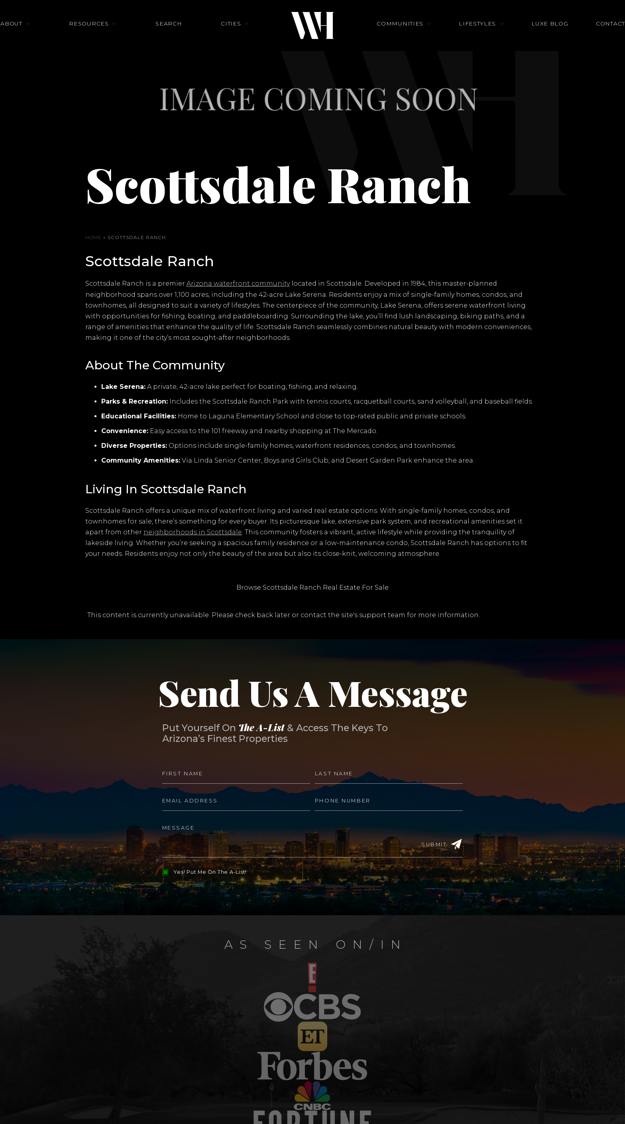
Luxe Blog (523, 37)
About (50, 37)
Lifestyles (464, 37)
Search (182, 37)
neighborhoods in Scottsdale (192, 532)
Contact (571, 37)
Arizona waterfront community (238, 283)
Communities (400, 37)
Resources (115, 37)
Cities (231, 37)
